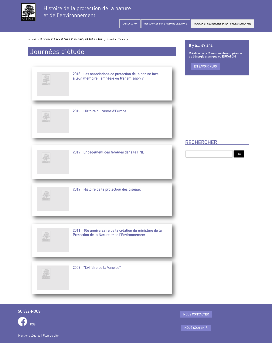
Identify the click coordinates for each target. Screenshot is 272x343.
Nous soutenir (196, 328)
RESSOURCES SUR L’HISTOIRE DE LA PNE (165, 23)
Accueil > (34, 39)
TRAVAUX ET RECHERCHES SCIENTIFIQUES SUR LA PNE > (73, 39)
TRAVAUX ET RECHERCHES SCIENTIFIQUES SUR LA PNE (222, 23)
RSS (33, 324)
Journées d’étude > (117, 39)
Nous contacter (196, 314)
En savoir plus (205, 66)
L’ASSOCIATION (130, 23)
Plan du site (51, 335)
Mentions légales (29, 335)
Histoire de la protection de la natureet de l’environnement (87, 11)
